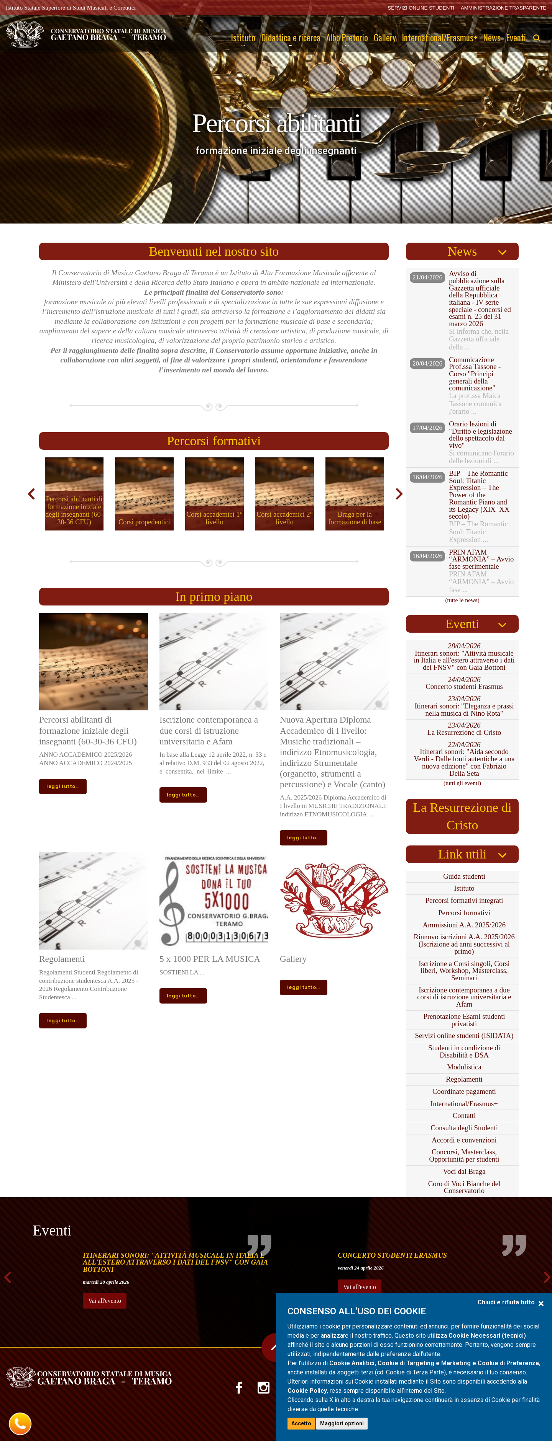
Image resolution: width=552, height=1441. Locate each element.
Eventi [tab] (462, 624)
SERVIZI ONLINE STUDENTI (421, 8)
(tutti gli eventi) (462, 783)
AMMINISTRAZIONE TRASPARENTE (503, 8)
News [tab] (462, 251)
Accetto (301, 1423)
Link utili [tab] (462, 854)
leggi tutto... (62, 786)
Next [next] (398, 494)
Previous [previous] (30, 494)
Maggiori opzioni (342, 1423)
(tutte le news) (462, 600)
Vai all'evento (104, 1300)
